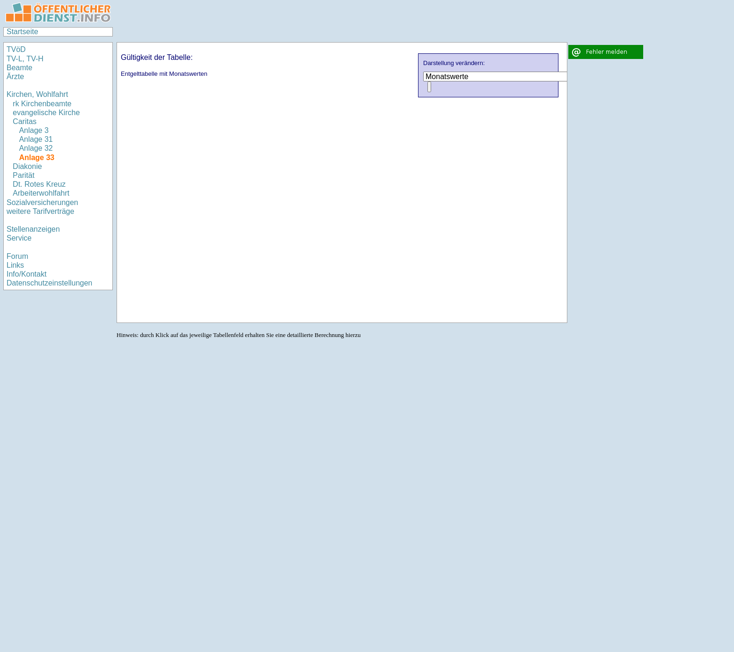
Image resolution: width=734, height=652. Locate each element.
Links (15, 265)
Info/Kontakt (26, 274)
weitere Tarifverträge (40, 211)
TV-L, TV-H (25, 59)
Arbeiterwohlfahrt (41, 193)
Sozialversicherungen (42, 202)
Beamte (19, 68)
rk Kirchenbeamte (42, 104)
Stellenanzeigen (33, 229)
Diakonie (27, 166)
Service (19, 238)
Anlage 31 (36, 139)
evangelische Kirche (46, 113)
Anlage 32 (36, 148)
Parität (23, 175)
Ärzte (15, 77)
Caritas (25, 121)
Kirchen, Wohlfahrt (37, 94)
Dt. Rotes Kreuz (39, 184)
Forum (17, 256)
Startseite (22, 32)
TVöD (16, 49)
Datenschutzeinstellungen (49, 283)
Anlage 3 (34, 130)
